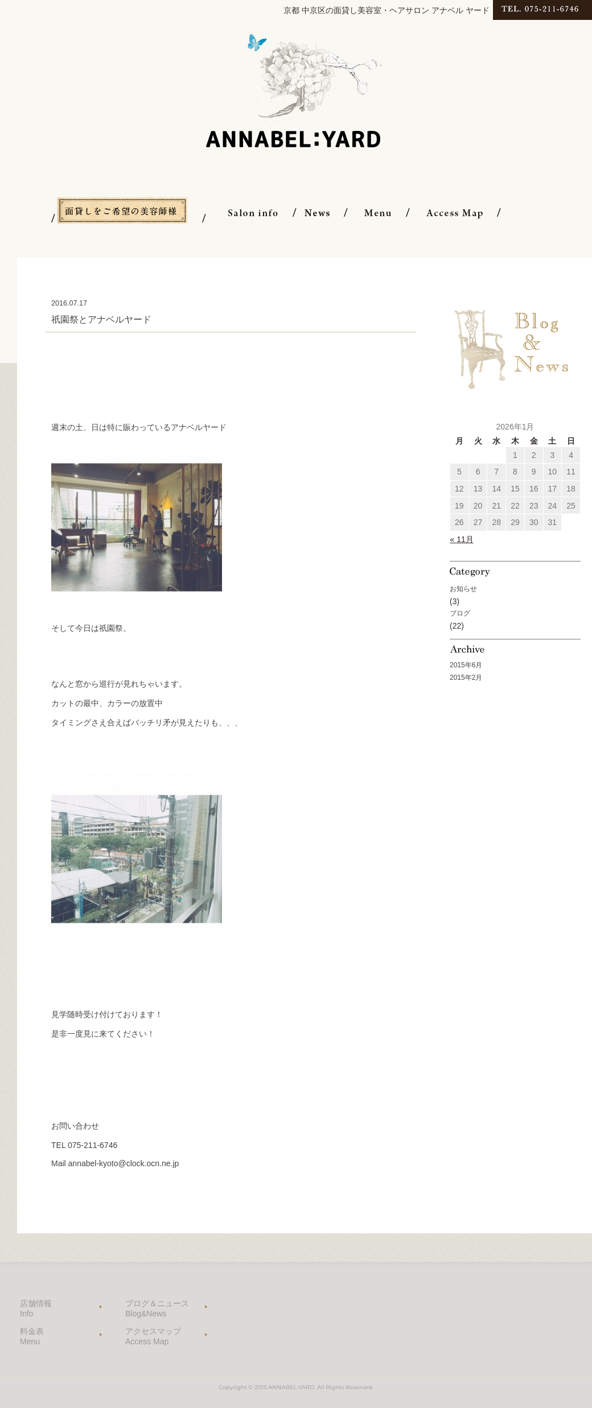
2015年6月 (466, 665)
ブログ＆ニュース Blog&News (157, 1308)
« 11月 (462, 539)
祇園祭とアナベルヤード (101, 319)
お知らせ (463, 589)
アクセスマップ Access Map (153, 1336)
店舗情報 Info (36, 1308)
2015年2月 (466, 678)
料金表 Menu (32, 1336)
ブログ (460, 613)
